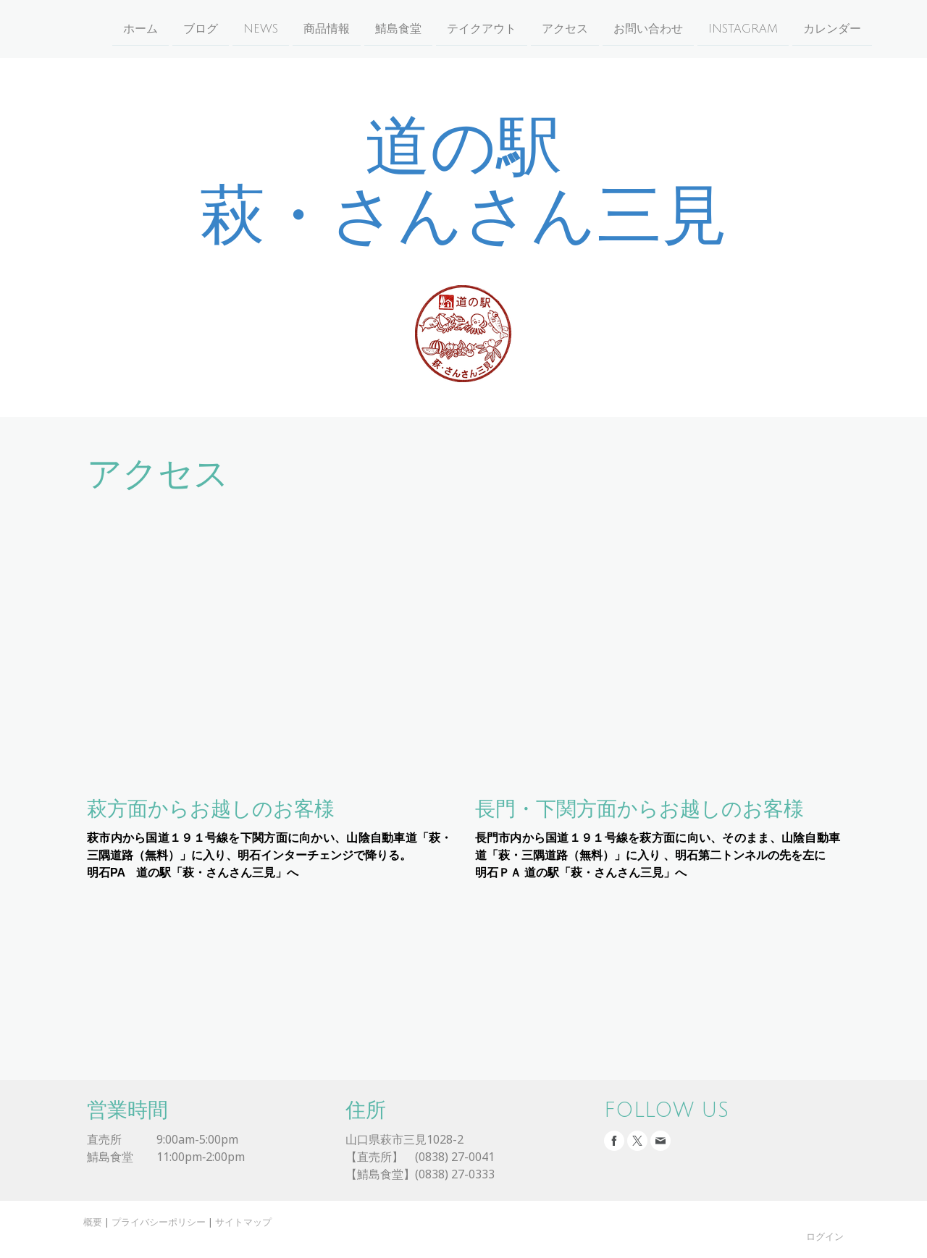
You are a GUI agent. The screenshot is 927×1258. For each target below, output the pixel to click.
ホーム (112, 28)
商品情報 (298, 28)
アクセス (536, 28)
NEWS (232, 28)
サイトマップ (243, 1221)
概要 (92, 1221)
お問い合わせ (620, 28)
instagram (715, 28)
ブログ (172, 28)
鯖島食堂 (370, 28)
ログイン (825, 1236)
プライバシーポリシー (159, 1221)
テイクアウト (453, 28)
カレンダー (804, 28)
